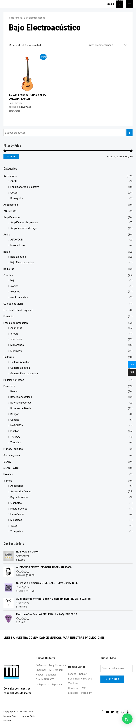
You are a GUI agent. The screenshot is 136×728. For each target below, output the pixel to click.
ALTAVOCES (17, 239)
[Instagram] (117, 712)
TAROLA (15, 436)
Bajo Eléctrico (18, 256)
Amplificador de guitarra (24, 222)
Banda (14, 391)
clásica (14, 286)
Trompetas (16, 531)
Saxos (14, 525)
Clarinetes (16, 503)
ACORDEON (9, 211)
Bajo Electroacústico (22, 262)
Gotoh (14, 192)
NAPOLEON (16, 425)
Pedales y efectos (13, 379)
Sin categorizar (12, 455)
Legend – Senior (77, 674)
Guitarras (8, 357)
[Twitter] (112, 712)
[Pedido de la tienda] (106, 45)
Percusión (9, 386)
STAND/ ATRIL (11, 468)
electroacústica (19, 297)
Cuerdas (8, 275)
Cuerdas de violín (13, 303)
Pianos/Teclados (13, 448)
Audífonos (16, 328)
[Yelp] (128, 712)
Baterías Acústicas (21, 396)
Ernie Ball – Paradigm (80, 692)
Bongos (14, 414)
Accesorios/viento (21, 491)
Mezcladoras (17, 245)
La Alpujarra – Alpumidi (49, 684)
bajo (12, 280)
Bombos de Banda (20, 408)
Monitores (16, 350)
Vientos (7, 480)
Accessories (10, 204)
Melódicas (16, 519)
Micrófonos (17, 345)
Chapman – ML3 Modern (49, 670)
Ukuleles (8, 474)
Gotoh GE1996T (45, 679)
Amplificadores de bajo (23, 228)
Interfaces (16, 339)
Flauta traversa (18, 508)
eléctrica (15, 291)
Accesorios (10, 176)
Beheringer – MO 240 (80, 678)
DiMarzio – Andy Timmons (51, 665)
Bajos (6, 251)
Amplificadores (12, 217)
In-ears (14, 333)
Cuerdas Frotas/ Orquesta (18, 310)
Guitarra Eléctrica (20, 367)
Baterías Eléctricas (21, 402)
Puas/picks (16, 198)
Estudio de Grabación (15, 322)
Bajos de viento (19, 497)
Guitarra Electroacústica (24, 373)
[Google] (122, 712)
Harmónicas (17, 514)
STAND (7, 461)
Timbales (15, 442)
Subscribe (112, 679)
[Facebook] (102, 712)
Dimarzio (8, 316)
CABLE (14, 181)
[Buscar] (129, 132)
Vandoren (73, 683)
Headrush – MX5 (77, 688)
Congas (14, 419)
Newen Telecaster (46, 674)
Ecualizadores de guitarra (24, 186)
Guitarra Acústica (20, 362)
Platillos (14, 431)
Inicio (11, 17)
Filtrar (11, 156)
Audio (6, 234)
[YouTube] (107, 712)
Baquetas (8, 268)
